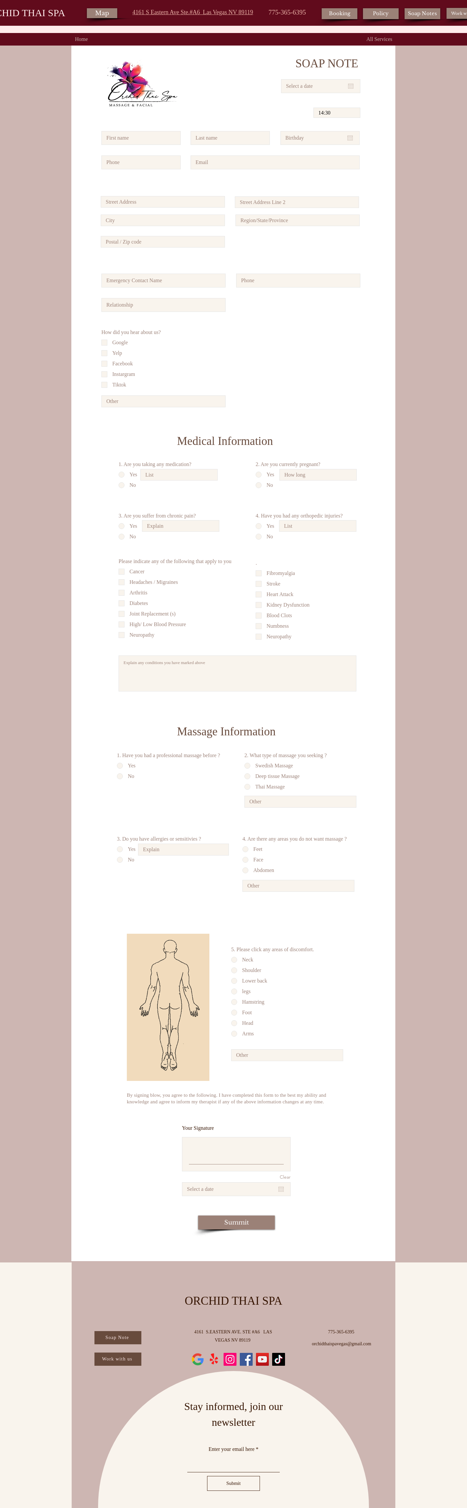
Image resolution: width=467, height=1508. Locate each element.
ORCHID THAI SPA (233, 1300)
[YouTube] (262, 1359)
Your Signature (198, 1128)
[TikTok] (278, 1359)
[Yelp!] (213, 1359)
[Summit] (236, 1222)
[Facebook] (246, 1359)
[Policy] (381, 13)
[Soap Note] (117, 1337)
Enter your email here (231, 1449)
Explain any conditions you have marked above (237, 673)
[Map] (102, 13)
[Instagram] (230, 1359)
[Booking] (339, 13)
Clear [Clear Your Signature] (285, 1177)
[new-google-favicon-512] (197, 1359)
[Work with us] (117, 1359)
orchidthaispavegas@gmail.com (341, 1343)
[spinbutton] (337, 112)
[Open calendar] (350, 86)
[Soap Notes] (422, 13)
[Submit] (233, 1483)
